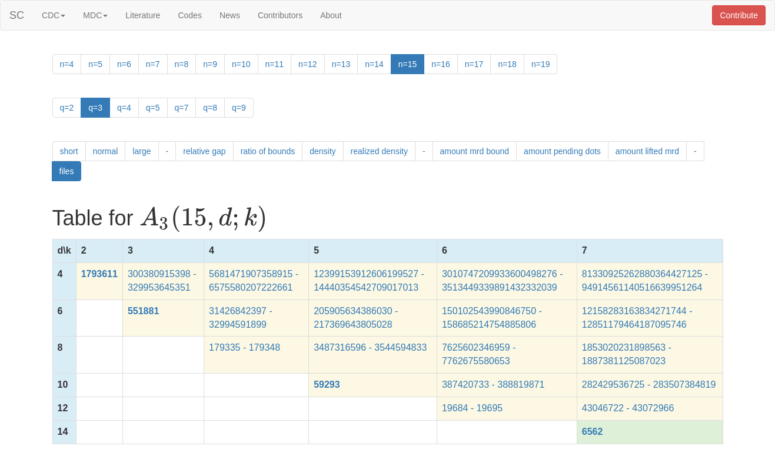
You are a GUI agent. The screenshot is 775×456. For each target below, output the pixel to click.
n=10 (241, 64)
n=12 (307, 64)
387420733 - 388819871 (493, 385)
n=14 (374, 64)
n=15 (407, 64)
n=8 (182, 64)
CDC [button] (53, 15)
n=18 (507, 64)
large (141, 151)
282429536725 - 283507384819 (649, 385)
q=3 (95, 107)
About (331, 15)
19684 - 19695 (472, 408)
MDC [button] (95, 15)
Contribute (739, 15)
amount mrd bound (475, 151)
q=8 (210, 107)
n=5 (95, 64)
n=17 (474, 64)
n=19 (540, 64)
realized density (379, 151)
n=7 (153, 64)
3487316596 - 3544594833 (370, 347)
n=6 (124, 64)
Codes (189, 15)
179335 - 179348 (244, 347)
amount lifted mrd (647, 151)
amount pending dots (562, 151)
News (229, 15)
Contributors (280, 15)
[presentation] (203, 219)
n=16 (440, 64)
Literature (142, 15)
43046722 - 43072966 (628, 408)
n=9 (210, 64)
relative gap (204, 151)
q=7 (182, 107)
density (322, 151)
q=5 (153, 107)
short (69, 151)
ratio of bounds (268, 151)
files (66, 171)
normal (105, 151)
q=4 (124, 107)
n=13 (341, 64)
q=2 (67, 107)
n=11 (274, 64)
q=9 (239, 107)
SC (16, 15)
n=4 (67, 64)
